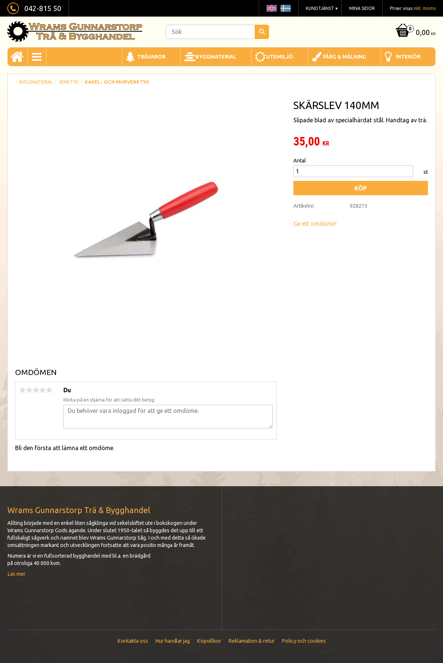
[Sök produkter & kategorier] (217, 32)
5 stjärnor (49, 390)
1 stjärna (22, 390)
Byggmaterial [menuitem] (215, 57)
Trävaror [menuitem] (151, 57)
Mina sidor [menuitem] (362, 8)
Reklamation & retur (251, 641)
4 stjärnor (42, 390)
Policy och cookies (304, 641)
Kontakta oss (132, 641)
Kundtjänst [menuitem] (320, 8)
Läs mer (16, 574)
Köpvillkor (209, 641)
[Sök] (262, 32)
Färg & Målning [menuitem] (344, 57)
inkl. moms (425, 8)
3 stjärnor (35, 390)
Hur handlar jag (172, 641)
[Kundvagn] (415, 33)
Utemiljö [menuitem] (279, 57)
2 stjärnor (29, 390)
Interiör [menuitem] (408, 57)
